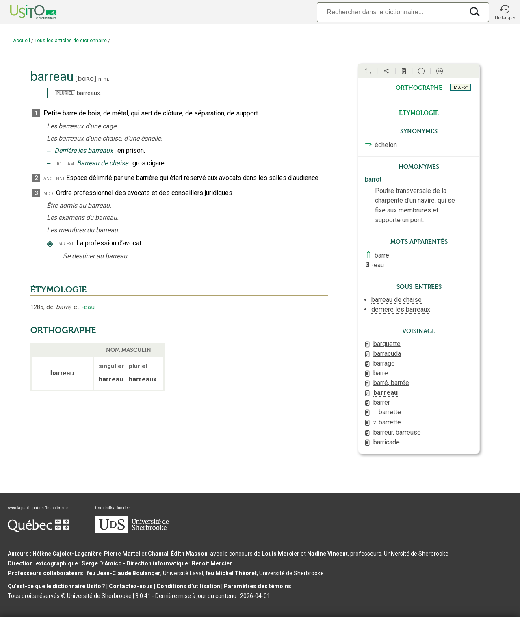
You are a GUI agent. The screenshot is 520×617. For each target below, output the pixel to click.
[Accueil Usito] (24, 12)
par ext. (66, 243)
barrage (384, 363)
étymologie (419, 112)
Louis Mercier (280, 553)
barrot (373, 179)
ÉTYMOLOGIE (58, 289)
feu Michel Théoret (231, 573)
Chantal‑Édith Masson (178, 553)
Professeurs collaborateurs (45, 573)
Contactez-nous (131, 586)
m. (106, 79)
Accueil (21, 40)
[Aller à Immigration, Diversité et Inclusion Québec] (38, 530)
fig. (58, 163)
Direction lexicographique (43, 563)
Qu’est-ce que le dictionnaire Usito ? (56, 586)
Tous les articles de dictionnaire (71, 40)
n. (100, 79)
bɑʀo (86, 78)
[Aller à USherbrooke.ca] (132, 531)
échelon (386, 145)
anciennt (54, 178)
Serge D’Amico (102, 563)
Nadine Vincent (327, 553)
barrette (387, 412)
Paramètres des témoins (257, 586)
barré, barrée (391, 383)
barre (382, 255)
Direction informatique (157, 563)
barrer (381, 402)
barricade (386, 442)
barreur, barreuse (397, 432)
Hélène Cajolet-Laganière (67, 553)
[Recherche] (390, 12)
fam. (70, 163)
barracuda (387, 353)
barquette (387, 344)
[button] (504, 12)
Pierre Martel (122, 553)
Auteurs (18, 553)
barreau (385, 392)
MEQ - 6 (461, 86)
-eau (88, 307)
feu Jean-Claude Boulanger (123, 573)
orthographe (419, 87)
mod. (48, 193)
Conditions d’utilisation (188, 586)
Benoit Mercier (212, 563)
